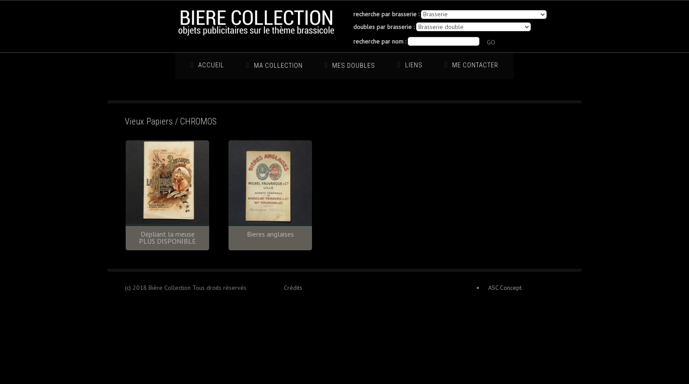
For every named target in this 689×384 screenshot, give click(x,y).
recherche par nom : (379, 41)
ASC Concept (505, 288)
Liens (414, 65)
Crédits (293, 288)
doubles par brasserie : (383, 27)
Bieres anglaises (270, 234)
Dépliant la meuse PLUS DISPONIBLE (167, 237)
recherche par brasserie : (386, 14)
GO (491, 42)
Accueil (211, 65)
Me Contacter (475, 65)
